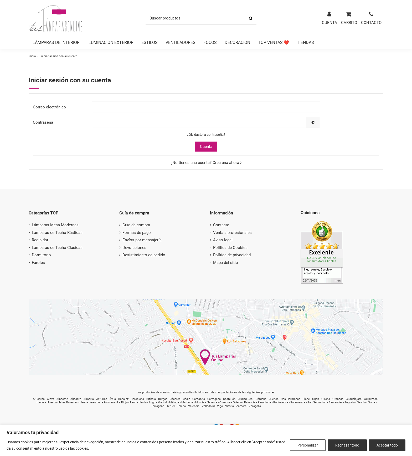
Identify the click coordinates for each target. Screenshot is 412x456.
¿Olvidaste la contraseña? (206, 135)
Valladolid (208, 406)
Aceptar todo (387, 445)
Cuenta (206, 146)
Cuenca (274, 399)
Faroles (38, 262)
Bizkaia (151, 399)
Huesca (52, 402)
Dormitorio (41, 255)
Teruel (171, 406)
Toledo (181, 406)
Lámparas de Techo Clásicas (57, 247)
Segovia (349, 402)
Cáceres (175, 399)
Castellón (229, 399)
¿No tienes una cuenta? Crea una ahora (206, 162)
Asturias (101, 399)
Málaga (174, 402)
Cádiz (186, 399)
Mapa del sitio (225, 262)
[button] (56, 43)
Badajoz (123, 399)
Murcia (199, 402)
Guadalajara (354, 399)
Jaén (83, 402)
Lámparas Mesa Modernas (55, 225)
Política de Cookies (230, 247)
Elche (306, 399)
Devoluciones (134, 247)
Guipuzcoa (371, 399)
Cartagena (214, 399)
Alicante (75, 399)
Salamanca (297, 402)
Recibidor (40, 240)
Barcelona (137, 399)
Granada (337, 399)
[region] (206, 440)
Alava (50, 399)
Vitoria (229, 406)
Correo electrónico (49, 107)
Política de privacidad (232, 255)
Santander (335, 402)
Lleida (143, 402)
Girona (325, 399)
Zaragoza (255, 406)
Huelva (39, 402)
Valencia (193, 406)
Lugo (152, 402)
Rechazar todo (347, 445)
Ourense (224, 402)
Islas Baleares (68, 402)
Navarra (212, 402)
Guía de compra (136, 225)
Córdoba (261, 399)
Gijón (315, 399)
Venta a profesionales (232, 232)
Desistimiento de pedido (143, 255)
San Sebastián (316, 402)
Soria (371, 402)
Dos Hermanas (290, 399)
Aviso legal (223, 240)
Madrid (162, 402)
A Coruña (39, 399)
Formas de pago (136, 232)
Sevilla (361, 402)
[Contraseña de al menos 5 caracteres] (199, 122)
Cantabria (198, 399)
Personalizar (307, 445)
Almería (89, 399)
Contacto (221, 225)
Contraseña (43, 122)
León (133, 402)
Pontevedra (280, 402)
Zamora (241, 406)
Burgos (162, 399)
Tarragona (157, 406)
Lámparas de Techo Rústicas (57, 232)
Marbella (187, 402)
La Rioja (122, 402)
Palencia (249, 402)
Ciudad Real (245, 399)
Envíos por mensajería (142, 240)
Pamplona (264, 402)
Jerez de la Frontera (102, 402)
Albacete (62, 399)
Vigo (220, 406)
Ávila (113, 399)
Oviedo (237, 402)
